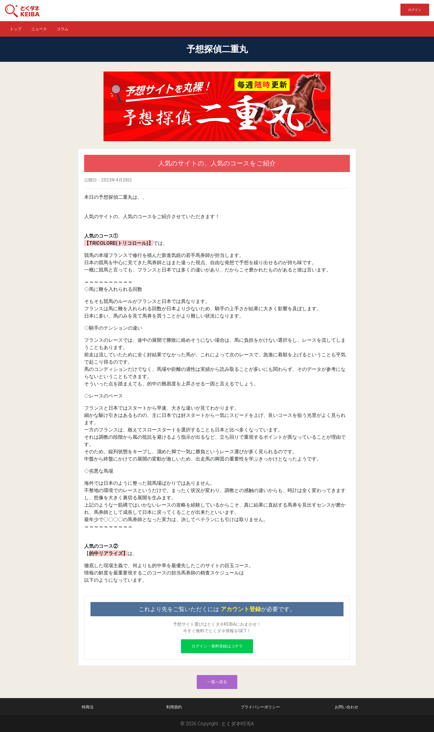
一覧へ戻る (217, 681)
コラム (62, 29)
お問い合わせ (346, 707)
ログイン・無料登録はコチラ (217, 646)
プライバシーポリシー (260, 707)
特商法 (88, 707)
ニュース (39, 29)
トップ (15, 29)
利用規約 (174, 707)
